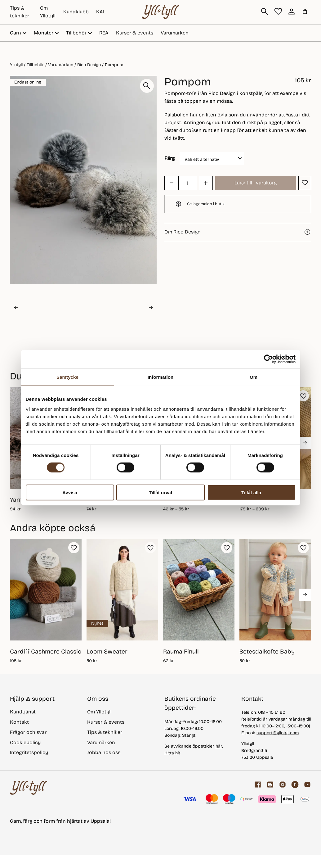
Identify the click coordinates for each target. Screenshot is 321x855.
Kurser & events (134, 33)
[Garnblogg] (270, 784)
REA (104, 33)
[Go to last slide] (16, 307)
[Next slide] (151, 307)
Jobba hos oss (103, 752)
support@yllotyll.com (277, 732)
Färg (169, 158)
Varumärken (175, 33)
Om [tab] (253, 377)
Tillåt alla (251, 492)
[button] (34, 307)
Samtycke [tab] (67, 377)
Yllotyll (16, 64)
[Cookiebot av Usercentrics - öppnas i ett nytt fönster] (268, 359)
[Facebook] (257, 784)
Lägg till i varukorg (255, 183)
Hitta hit (172, 753)
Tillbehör (35, 64)
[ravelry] (295, 784)
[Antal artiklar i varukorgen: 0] (305, 11)
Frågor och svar (28, 732)
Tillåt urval (160, 492)
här (219, 746)
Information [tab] (161, 377)
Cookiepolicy (25, 742)
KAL (100, 12)
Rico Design (89, 64)
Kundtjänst (23, 712)
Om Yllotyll (99, 712)
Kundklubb (76, 12)
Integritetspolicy (29, 752)
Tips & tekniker (104, 732)
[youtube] (307, 784)
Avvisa (69, 492)
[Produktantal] (187, 183)
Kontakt (19, 722)
